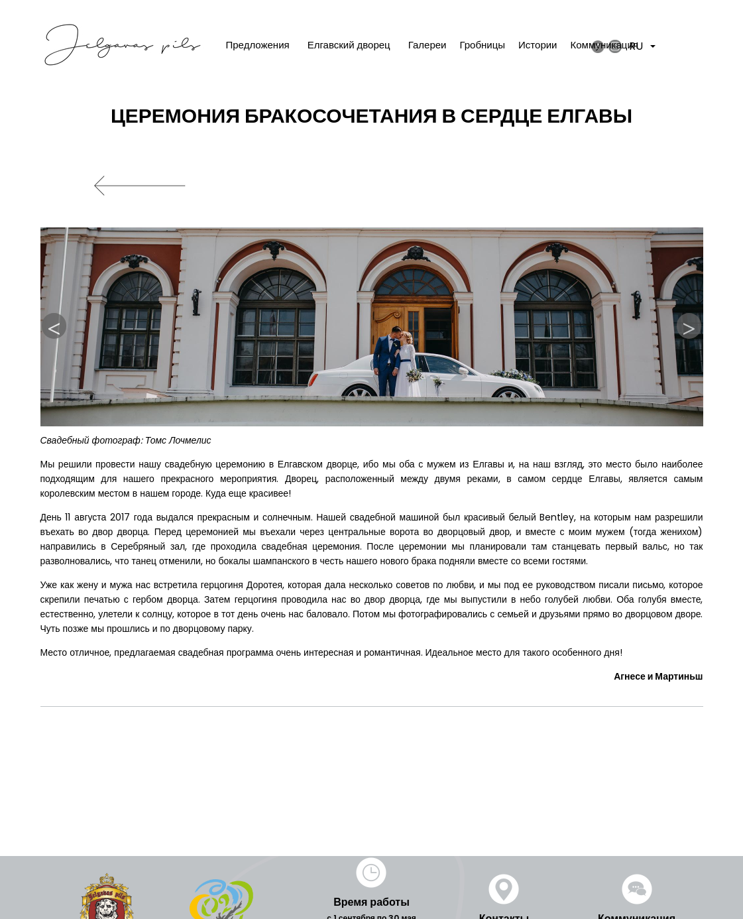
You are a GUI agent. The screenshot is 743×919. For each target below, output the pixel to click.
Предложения (258, 45)
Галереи (427, 45)
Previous (54, 326)
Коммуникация (604, 45)
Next (689, 326)
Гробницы (482, 45)
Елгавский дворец (349, 45)
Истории (537, 45)
